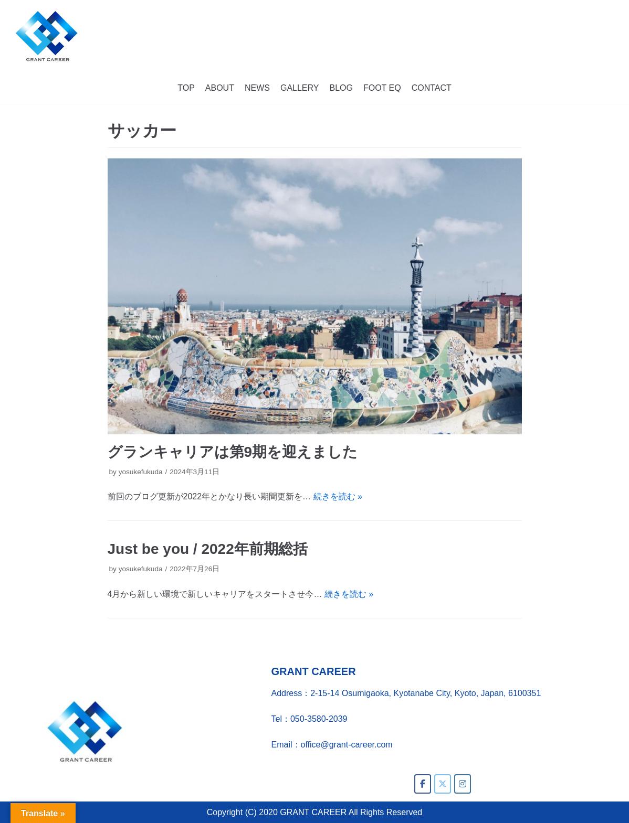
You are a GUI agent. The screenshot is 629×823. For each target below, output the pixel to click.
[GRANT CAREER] (46, 35)
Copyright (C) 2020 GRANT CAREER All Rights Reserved (315, 812)
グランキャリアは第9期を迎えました (233, 452)
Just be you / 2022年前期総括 (208, 549)
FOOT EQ (382, 87)
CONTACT (432, 87)
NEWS (257, 87)
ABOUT (219, 87)
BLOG (340, 87)
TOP (186, 87)
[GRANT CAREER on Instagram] (462, 784)
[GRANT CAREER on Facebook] (422, 784)
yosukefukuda (141, 472)
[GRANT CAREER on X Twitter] (442, 784)
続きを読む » (337, 496)
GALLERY (299, 87)
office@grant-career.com (347, 744)
